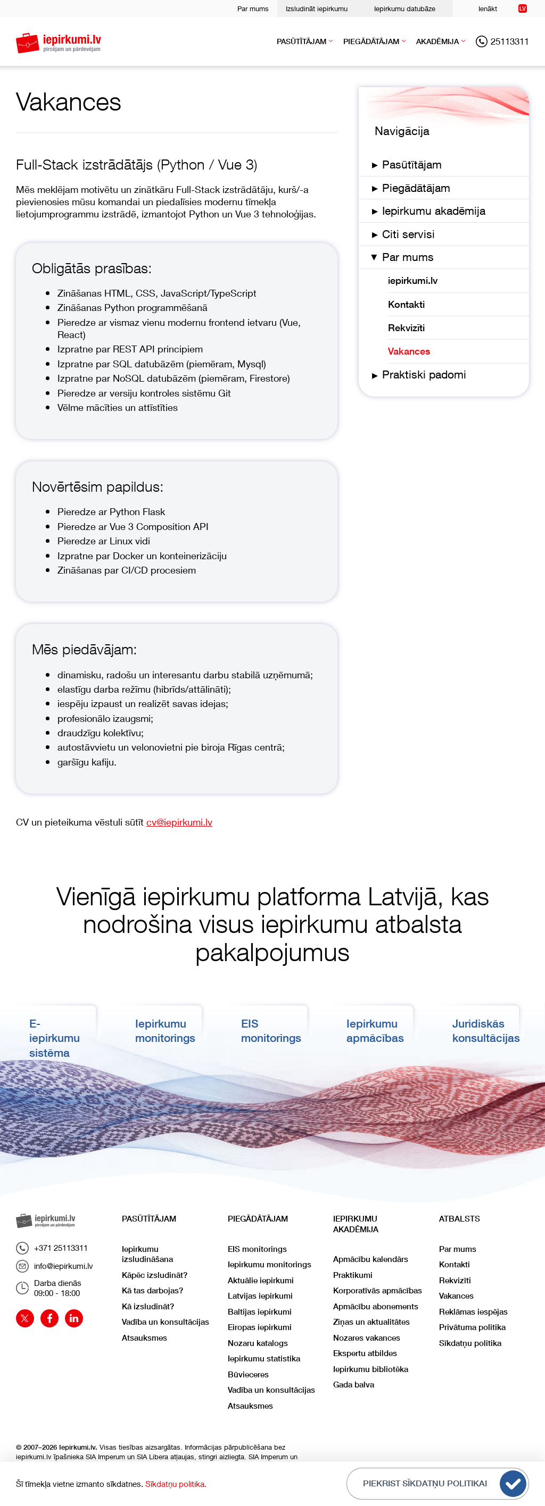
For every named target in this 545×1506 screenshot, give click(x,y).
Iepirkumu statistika (264, 1358)
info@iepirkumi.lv (54, 1266)
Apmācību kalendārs (370, 1259)
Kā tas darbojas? (152, 1290)
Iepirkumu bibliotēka (370, 1369)
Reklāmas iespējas (473, 1311)
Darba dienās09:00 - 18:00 (48, 1288)
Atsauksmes (144, 1337)
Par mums (253, 8)
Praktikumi (353, 1275)
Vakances (409, 351)
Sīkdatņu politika (470, 1343)
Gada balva (353, 1384)
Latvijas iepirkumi (260, 1295)
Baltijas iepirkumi (260, 1311)
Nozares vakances (366, 1337)
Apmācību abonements (375, 1306)
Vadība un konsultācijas (165, 1321)
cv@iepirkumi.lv (179, 822)
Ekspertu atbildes (365, 1353)
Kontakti (406, 304)
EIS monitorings (257, 1248)
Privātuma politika (472, 1327)
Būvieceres (248, 1374)
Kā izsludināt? (148, 1306)
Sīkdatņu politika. (176, 1483)
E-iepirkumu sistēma (54, 1038)
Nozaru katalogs (258, 1343)
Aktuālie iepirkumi (261, 1280)
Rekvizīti (406, 327)
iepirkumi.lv (412, 280)
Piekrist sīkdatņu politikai (444, 1483)
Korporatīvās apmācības (377, 1290)
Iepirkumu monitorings (269, 1264)
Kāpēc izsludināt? (154, 1275)
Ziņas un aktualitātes (371, 1321)
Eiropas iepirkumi (260, 1327)
